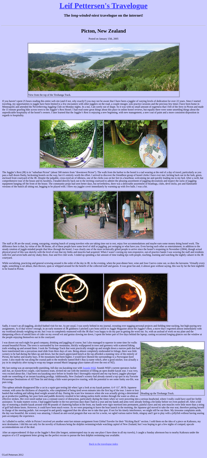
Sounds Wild (89, 368)
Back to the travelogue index (103, 444)
